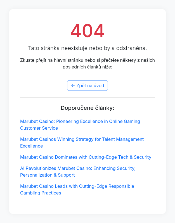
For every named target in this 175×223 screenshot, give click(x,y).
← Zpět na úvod (87, 85)
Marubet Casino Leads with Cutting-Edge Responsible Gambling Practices (77, 189)
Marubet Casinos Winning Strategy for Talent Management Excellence (82, 142)
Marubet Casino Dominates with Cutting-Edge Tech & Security (86, 157)
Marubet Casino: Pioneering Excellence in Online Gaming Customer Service (80, 124)
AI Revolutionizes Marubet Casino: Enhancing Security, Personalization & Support (78, 171)
